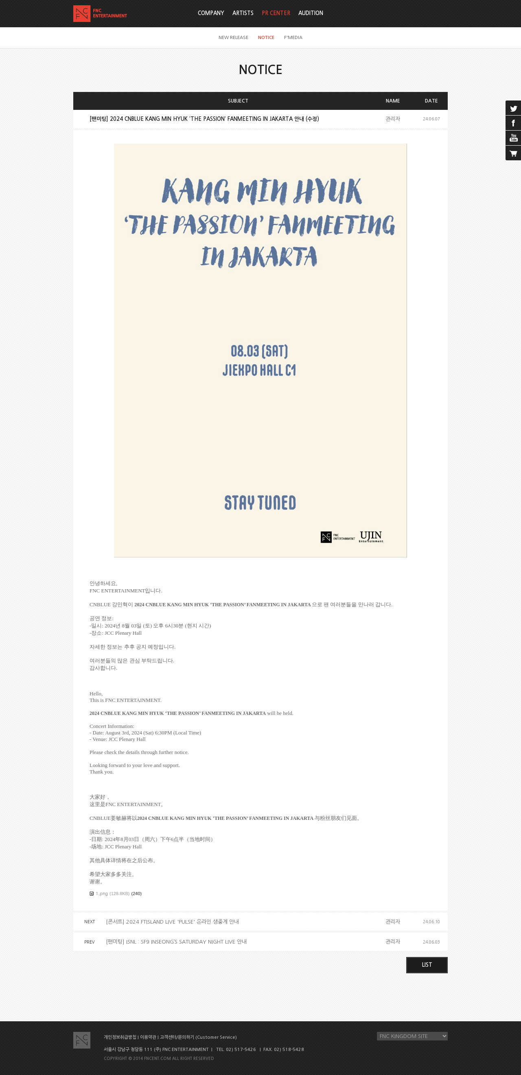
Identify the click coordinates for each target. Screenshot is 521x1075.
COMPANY (211, 13)
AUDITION (310, 13)
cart (513, 153)
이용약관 (148, 1037)
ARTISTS (243, 13)
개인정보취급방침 (120, 1037)
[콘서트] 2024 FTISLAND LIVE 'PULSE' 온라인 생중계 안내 (172, 921)
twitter (513, 108)
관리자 (392, 119)
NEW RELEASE (233, 37)
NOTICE (266, 37)
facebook (513, 123)
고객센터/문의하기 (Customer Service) (198, 1037)
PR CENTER (276, 13)
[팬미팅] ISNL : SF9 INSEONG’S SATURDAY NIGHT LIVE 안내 (176, 941)
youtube (513, 138)
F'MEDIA (293, 37)
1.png (102, 893)
